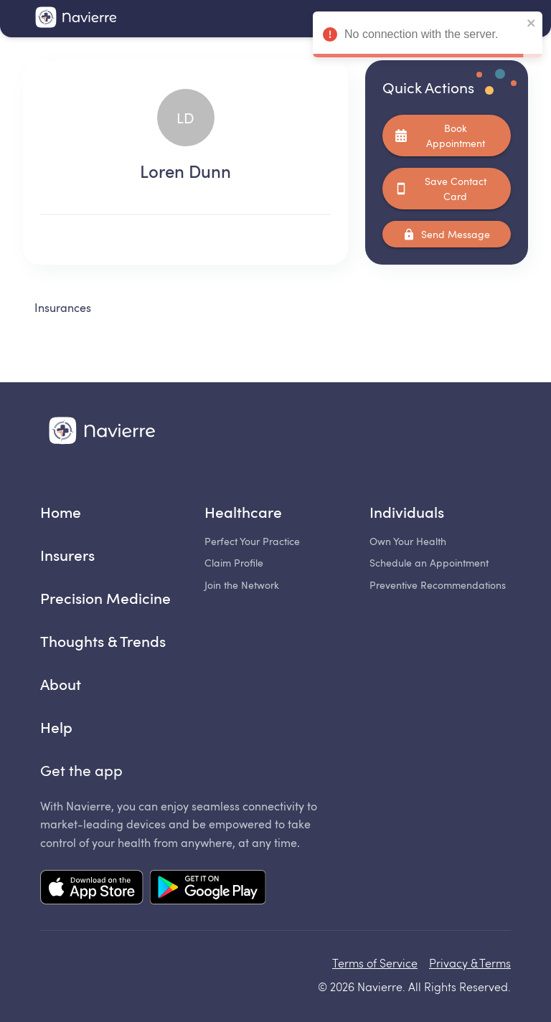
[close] (532, 24)
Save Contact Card (446, 188)
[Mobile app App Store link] (91, 888)
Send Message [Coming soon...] (446, 234)
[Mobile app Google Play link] (207, 888)
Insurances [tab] (63, 307)
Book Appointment (446, 135)
